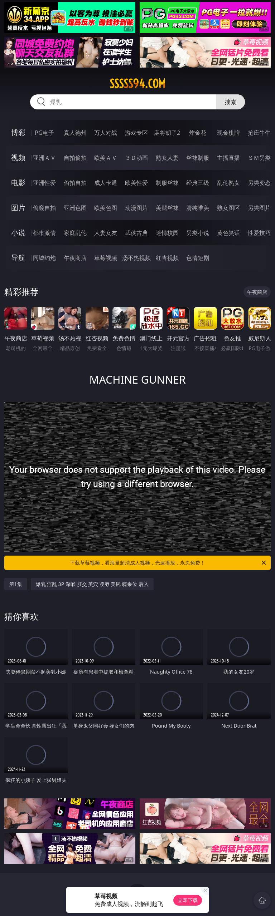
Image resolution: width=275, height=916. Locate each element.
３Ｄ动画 (136, 158)
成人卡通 (105, 183)
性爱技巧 (259, 233)
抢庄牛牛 (259, 133)
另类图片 (259, 208)
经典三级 (197, 183)
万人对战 (105, 133)
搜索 (230, 102)
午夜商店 (75, 258)
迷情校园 (167, 233)
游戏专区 (136, 133)
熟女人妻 (167, 158)
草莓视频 (105, 258)
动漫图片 (136, 208)
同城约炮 (44, 258)
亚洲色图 (75, 208)
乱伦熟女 (228, 183)
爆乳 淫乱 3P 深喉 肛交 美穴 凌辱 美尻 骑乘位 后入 (92, 584)
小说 (18, 232)
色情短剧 (197, 258)
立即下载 (188, 900)
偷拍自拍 (75, 183)
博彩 (18, 132)
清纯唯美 (197, 208)
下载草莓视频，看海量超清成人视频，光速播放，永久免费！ (168, 562)
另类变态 (259, 183)
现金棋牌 (228, 133)
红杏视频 (167, 258)
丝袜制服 (197, 158)
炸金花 (197, 133)
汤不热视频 (136, 258)
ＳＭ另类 (259, 158)
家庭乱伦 (75, 233)
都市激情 (44, 233)
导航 (18, 257)
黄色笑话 (228, 233)
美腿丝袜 (167, 208)
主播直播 (228, 158)
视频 (18, 157)
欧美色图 (105, 208)
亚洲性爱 (44, 183)
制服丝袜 (167, 183)
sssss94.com (137, 84)
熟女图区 (228, 208)
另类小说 (197, 233)
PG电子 (44, 133)
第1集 (15, 584)
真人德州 (75, 133)
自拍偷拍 (75, 158)
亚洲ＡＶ (44, 158)
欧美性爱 (136, 183)
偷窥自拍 (44, 208)
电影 (18, 182)
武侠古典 (136, 233)
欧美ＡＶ (105, 158)
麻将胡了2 (167, 133)
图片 (18, 207)
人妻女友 (105, 233)
